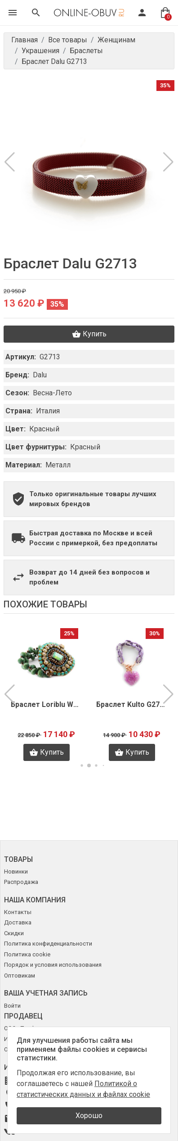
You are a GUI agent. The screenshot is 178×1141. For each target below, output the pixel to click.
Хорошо (89, 1115)
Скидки (14, 933)
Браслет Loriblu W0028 (49, 704)
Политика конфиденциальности (48, 943)
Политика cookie (27, 954)
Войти (12, 1005)
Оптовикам (19, 975)
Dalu (40, 375)
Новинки (16, 871)
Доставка (17, 922)
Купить (89, 334)
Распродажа (21, 881)
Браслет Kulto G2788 (134, 704)
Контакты (17, 912)
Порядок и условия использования (53, 964)
